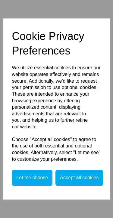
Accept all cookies (79, 177)
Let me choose (32, 177)
